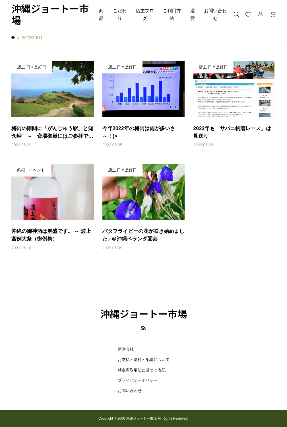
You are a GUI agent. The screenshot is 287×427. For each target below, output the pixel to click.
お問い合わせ (215, 14)
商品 (101, 14)
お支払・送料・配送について (144, 359)
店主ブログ (145, 14)
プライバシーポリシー (138, 380)
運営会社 (126, 349)
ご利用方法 (172, 14)
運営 (192, 14)
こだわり (120, 14)
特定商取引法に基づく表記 (142, 370)
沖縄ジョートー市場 (50, 14)
